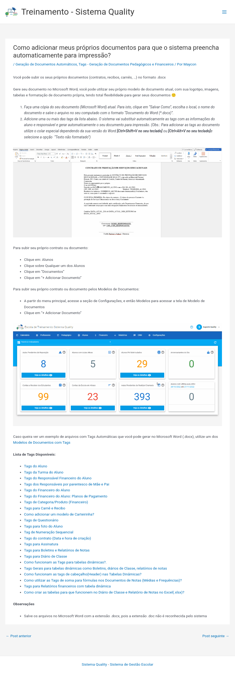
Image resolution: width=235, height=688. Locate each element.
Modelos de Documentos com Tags (41, 442)
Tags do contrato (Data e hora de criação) (57, 538)
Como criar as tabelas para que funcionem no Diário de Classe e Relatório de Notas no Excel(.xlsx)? (104, 592)
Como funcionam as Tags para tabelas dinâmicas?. (65, 562)
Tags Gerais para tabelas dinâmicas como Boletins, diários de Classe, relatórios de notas (95, 568)
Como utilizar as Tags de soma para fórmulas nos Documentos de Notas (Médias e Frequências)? (103, 580)
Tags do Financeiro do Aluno (47, 490)
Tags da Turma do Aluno (43, 472)
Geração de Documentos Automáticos (46, 64)
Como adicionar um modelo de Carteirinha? (59, 514)
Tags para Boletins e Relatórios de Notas (56, 550)
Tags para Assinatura (41, 544)
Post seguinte (216, 636)
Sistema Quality (94, 664)
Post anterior (18, 636)
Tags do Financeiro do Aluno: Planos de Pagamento (65, 496)
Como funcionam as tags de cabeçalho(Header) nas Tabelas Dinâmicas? (82, 574)
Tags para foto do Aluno (43, 526)
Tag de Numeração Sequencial (48, 532)
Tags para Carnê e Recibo (44, 508)
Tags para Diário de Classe (45, 556)
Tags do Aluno (35, 466)
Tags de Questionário (41, 520)
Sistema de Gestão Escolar (131, 664)
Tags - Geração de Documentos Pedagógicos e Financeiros (126, 64)
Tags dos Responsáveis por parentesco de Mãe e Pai (66, 484)
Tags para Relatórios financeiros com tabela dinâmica (67, 586)
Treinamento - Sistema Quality (77, 12)
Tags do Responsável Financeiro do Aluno (57, 478)
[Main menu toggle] (224, 11)
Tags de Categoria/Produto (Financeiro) (56, 502)
